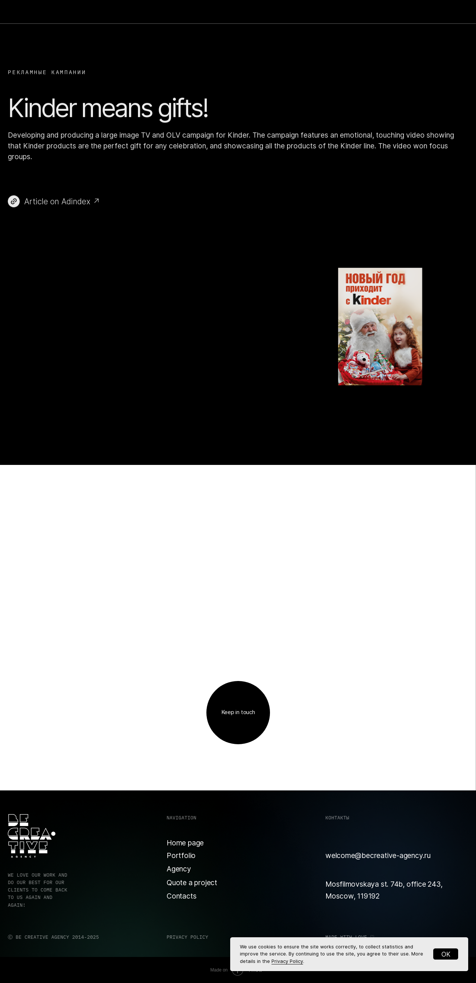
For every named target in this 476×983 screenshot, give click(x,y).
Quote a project (192, 882)
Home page (185, 842)
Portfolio (181, 855)
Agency (179, 868)
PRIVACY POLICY (187, 937)
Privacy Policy (287, 961)
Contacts (181, 896)
